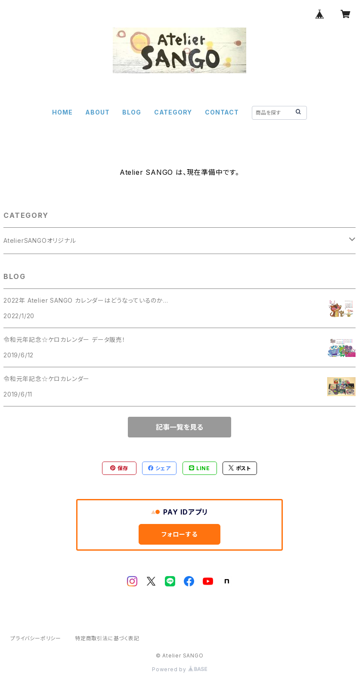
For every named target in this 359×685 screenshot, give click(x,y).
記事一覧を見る (179, 427)
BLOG (131, 112)
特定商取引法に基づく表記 (107, 638)
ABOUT (97, 112)
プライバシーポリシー (35, 638)
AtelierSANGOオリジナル (39, 240)
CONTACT (222, 112)
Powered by (179, 669)
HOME (62, 112)
